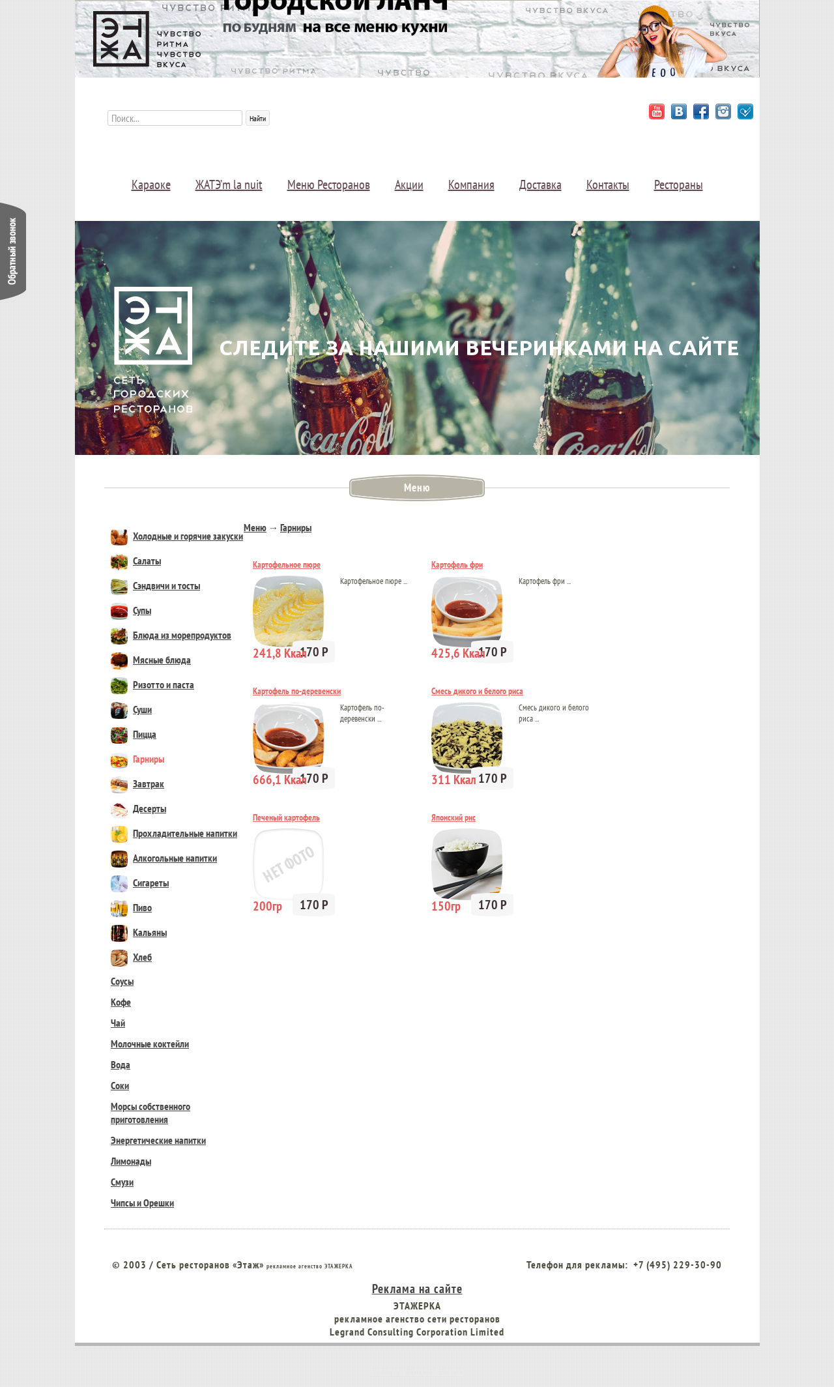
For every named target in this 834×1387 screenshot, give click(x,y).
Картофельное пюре (287, 564)
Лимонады (131, 1160)
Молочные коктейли (150, 1043)
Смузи (122, 1181)
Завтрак (137, 783)
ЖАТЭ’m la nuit (229, 184)
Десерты (138, 808)
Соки (120, 1085)
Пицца (133, 733)
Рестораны (678, 184)
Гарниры (137, 758)
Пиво (131, 907)
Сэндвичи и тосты (155, 585)
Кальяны (139, 932)
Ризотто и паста (152, 684)
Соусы (122, 980)
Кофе (121, 1001)
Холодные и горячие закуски (177, 535)
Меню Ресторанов (328, 184)
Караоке (151, 184)
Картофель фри (457, 564)
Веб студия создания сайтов (417, 1371)
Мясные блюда (151, 659)
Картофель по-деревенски (297, 691)
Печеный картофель (286, 817)
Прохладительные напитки (174, 833)
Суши (131, 709)
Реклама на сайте (417, 1288)
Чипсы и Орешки (142, 1202)
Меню (255, 527)
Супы (131, 610)
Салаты (136, 560)
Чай (118, 1022)
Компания (471, 184)
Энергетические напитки (158, 1139)
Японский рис (453, 817)
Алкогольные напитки (164, 857)
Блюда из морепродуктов (171, 634)
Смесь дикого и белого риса (477, 691)
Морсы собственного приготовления (150, 1113)
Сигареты (140, 882)
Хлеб (131, 956)
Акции (409, 184)
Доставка (540, 184)
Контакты (607, 184)
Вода (120, 1064)
